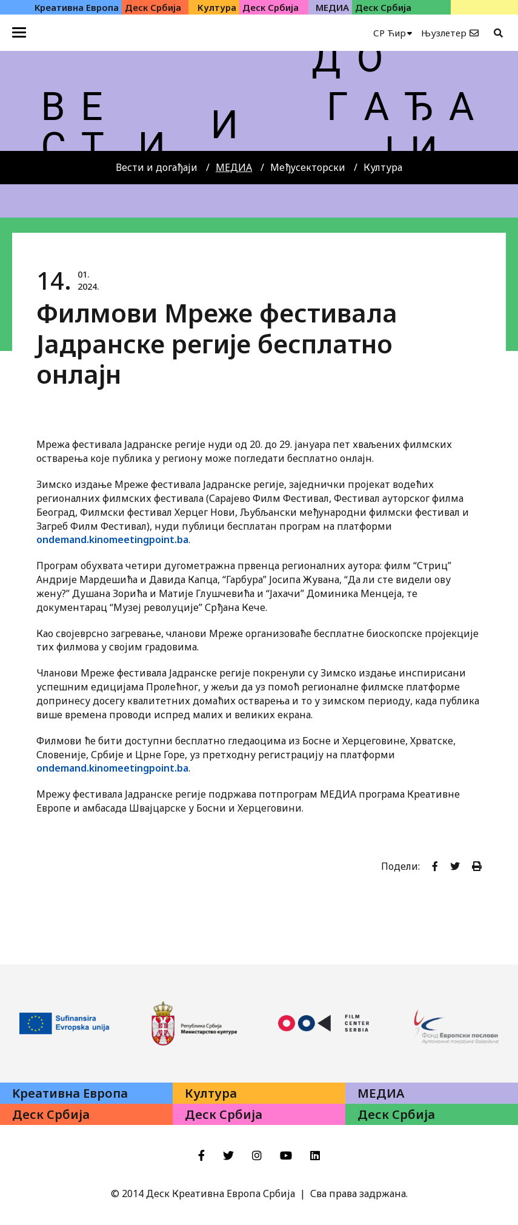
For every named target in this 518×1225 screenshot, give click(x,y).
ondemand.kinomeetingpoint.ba (112, 539)
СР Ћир (389, 33)
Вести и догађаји (157, 167)
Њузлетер (444, 33)
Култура (383, 167)
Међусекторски (307, 167)
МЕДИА (234, 167)
